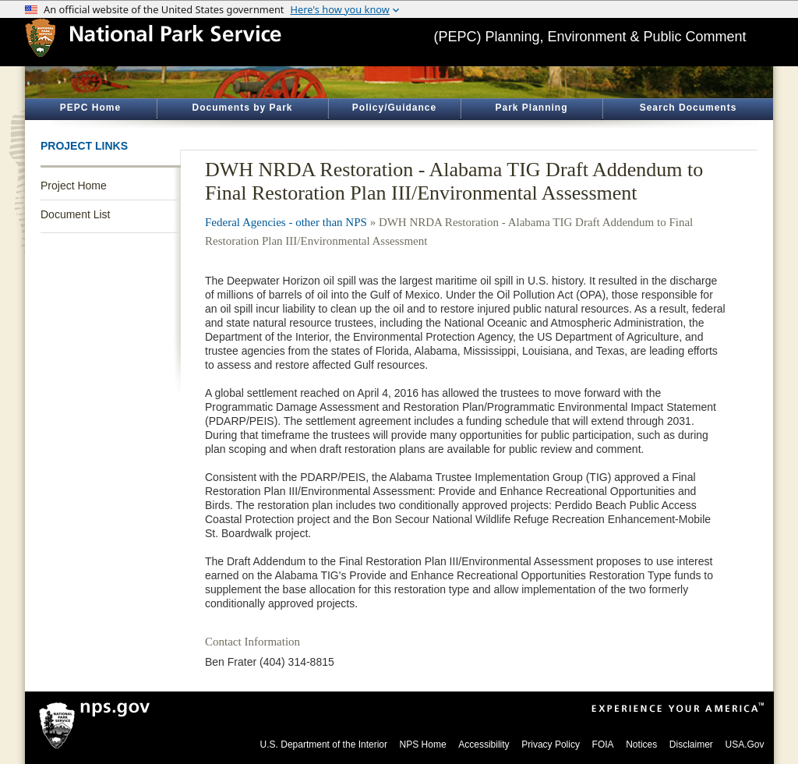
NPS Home (423, 744)
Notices (641, 744)
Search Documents (688, 107)
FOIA (603, 744)
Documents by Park (242, 107)
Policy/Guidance (394, 107)
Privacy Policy (550, 744)
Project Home (74, 185)
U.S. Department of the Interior (323, 744)
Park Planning (531, 107)
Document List (75, 214)
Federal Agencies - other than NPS (286, 222)
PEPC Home (90, 107)
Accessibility (483, 744)
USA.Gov (744, 744)
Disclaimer (691, 744)
